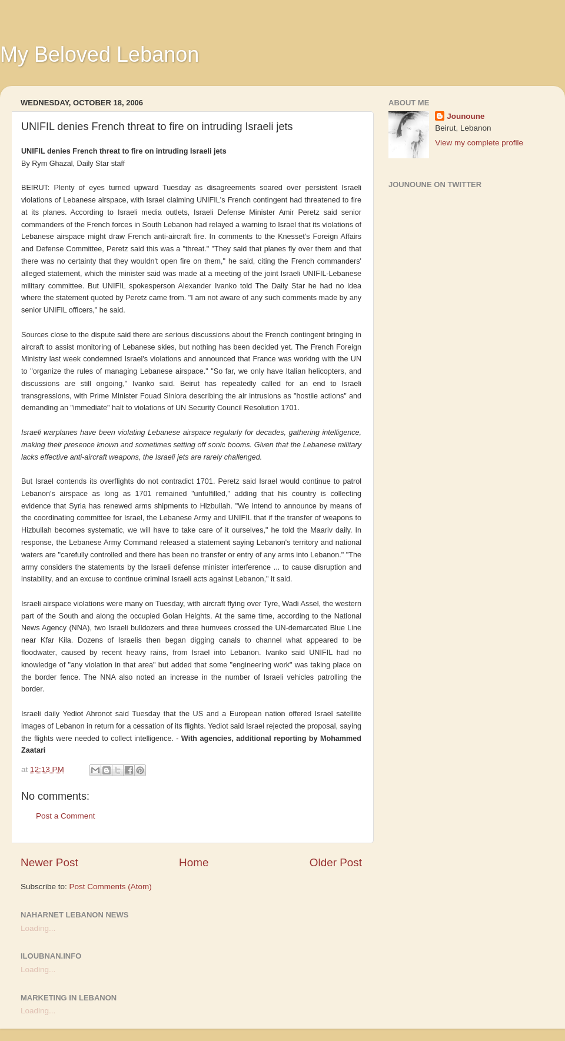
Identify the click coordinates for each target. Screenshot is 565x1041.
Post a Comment (65, 815)
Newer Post (49, 862)
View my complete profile (479, 142)
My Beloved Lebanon (99, 54)
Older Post (336, 862)
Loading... (38, 928)
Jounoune (466, 116)
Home (193, 862)
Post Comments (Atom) (110, 886)
